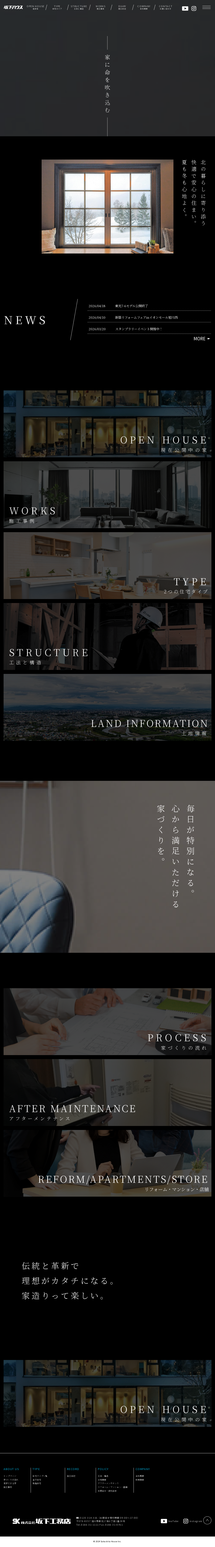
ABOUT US (11, 1469)
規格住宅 (37, 1483)
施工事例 (8, 1487)
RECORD (73, 1469)
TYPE (36, 1469)
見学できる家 (10, 1483)
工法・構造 (103, 1475)
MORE (200, 338)
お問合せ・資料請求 (107, 1490)
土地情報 (102, 1479)
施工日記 (71, 1475)
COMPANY (143, 1469)
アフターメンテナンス (108, 1483)
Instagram (192, 1521)
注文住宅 (37, 1479)
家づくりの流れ (11, 1479)
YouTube (170, 1521)
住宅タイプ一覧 (40, 1475)
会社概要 (140, 1475)
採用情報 (140, 1479)
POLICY (103, 1469)
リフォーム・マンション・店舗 (112, 1487)
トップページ (10, 1475)
